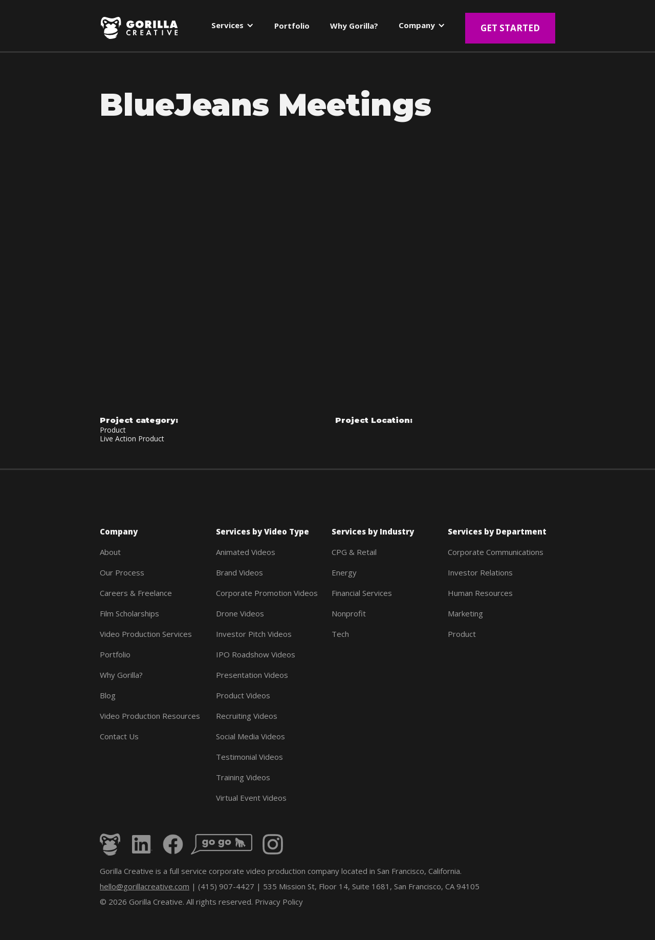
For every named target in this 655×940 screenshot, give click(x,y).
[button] (232, 27)
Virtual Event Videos (251, 798)
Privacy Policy (279, 901)
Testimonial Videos (249, 757)
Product (462, 634)
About (110, 552)
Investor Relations (480, 572)
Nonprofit (349, 613)
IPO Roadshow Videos (255, 654)
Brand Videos (239, 572)
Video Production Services (146, 634)
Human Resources (480, 593)
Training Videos (243, 777)
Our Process (122, 572)
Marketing (465, 613)
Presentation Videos (252, 675)
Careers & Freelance (136, 593)
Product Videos (243, 695)
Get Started (510, 28)
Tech (340, 634)
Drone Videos (240, 613)
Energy (344, 572)
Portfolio (115, 654)
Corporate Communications (495, 552)
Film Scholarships (129, 613)
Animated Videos (245, 552)
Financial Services (362, 593)
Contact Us (119, 736)
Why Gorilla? (121, 675)
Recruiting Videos (246, 716)
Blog (108, 695)
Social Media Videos (250, 736)
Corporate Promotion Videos (267, 593)
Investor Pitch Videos (254, 634)
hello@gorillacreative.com (144, 886)
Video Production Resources (150, 716)
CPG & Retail (354, 552)
